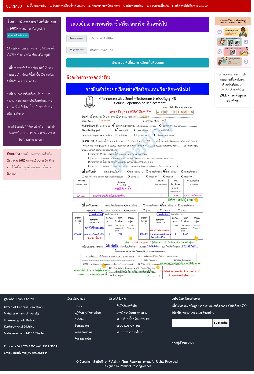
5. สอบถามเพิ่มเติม (158, 6)
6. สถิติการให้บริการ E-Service (190, 6)
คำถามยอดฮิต (83, 339)
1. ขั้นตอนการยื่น (36, 6)
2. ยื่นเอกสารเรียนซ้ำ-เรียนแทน (67, 6)
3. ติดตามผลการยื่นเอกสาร (104, 6)
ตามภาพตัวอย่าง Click (18, 36)
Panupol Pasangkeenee (136, 366)
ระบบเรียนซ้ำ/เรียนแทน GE (132, 319)
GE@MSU (14, 6)
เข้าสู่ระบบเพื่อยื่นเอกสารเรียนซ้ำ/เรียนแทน (138, 63)
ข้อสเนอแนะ (82, 326)
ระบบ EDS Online (128, 326)
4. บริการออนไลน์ (133, 6)
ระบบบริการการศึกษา (129, 332)
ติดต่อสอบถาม (83, 332)
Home (79, 306)
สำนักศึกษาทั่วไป (126, 306)
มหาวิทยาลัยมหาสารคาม (131, 313)
